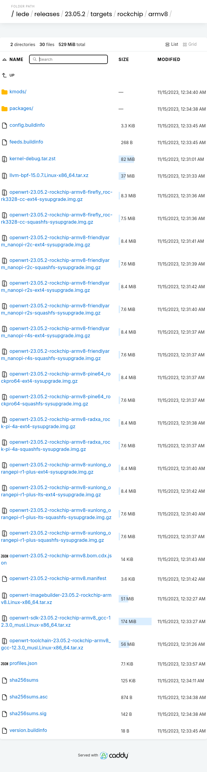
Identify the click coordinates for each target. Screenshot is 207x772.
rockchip (130, 14)
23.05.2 (75, 14)
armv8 (158, 14)
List (171, 44)
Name (17, 59)
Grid (189, 44)
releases (47, 14)
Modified (169, 59)
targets (101, 14)
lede (22, 14)
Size (124, 59)
